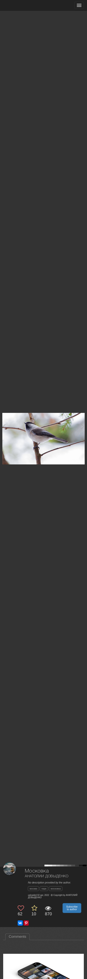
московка (56, 888)
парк (43, 888)
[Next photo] (82, 426)
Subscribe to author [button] (71, 908)
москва (33, 888)
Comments (17, 937)
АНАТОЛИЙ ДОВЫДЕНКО (46, 876)
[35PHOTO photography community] (20, 5)
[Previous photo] (4, 426)
